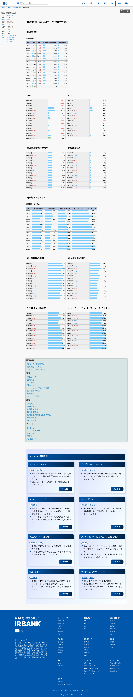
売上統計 (86, 642)
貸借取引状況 (32, 412)
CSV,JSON (10, 41)
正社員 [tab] (32, 470)
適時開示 (112, 642)
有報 (8, 35)
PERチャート (32, 433)
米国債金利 (61, 681)
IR (7, 37)
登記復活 (60, 650)
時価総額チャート (34, 439)
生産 (112, 3)
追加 (127, 11)
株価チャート (32, 428)
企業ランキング (88, 663)
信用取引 (60, 626)
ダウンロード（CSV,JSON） (66, 684)
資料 (3, 35)
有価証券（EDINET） (36, 364)
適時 (14, 35)
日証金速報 (31, 420)
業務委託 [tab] (39, 470)
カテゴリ (60, 663)
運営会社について (66, 690)
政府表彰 (112, 629)
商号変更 (60, 642)
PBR (3, 24)
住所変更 (60, 644)
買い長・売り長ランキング (91, 671)
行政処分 (112, 623)
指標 (126, 3)
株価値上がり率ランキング (91, 668)
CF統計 (86, 650)
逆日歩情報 (31, 418)
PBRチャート (32, 436)
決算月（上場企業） (115, 663)
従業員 (86, 655)
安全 (97, 3)
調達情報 (112, 631)
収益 (83, 3)
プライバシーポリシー (88, 690)
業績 (13, 37)
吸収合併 (60, 652)
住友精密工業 (17, 7)
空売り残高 (31, 407)
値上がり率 (61, 620)
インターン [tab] (34, 577)
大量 (11, 35)
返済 (85, 623)
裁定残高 (60, 629)
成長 (104, 3)
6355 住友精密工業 (9, 13)
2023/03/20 (10, 15)
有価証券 (112, 644)
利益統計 (86, 644)
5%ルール (112, 647)
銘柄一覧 (60, 665)
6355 (3, 15)
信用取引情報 (32, 409)
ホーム (3, 7)
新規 (85, 626)
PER (3, 19)
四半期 (9, 39)
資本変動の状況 (33, 391)
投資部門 (60, 631)
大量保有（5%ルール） (36, 370)
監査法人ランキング (89, 665)
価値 (119, 3)
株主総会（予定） (115, 665)
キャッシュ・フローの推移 (38, 388)
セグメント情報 (33, 396)
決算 (10, 37)
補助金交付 (113, 634)
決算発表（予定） (115, 668)
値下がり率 (61, 623)
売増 (85, 620)
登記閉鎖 (60, 647)
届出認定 (112, 626)
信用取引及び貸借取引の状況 (39, 415)
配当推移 (30, 394)
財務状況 (30, 385)
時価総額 (86, 652)
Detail (65, 489)
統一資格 (112, 620)
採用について (76, 690)
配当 (3, 29)
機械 (9, 7)
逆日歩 (59, 634)
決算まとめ (31, 377)
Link (3, 37)
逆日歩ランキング (89, 673)
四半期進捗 (31, 383)
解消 (85, 629)
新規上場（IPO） (115, 671)
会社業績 (30, 380)
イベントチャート (34, 431)
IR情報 (30, 404)
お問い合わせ (55, 690)
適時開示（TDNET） (35, 367)
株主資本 (86, 647)
